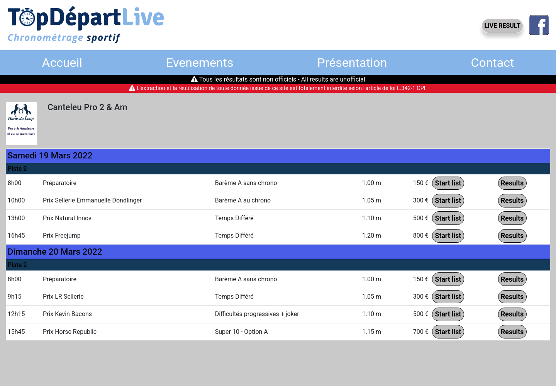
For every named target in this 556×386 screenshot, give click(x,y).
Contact (492, 62)
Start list (448, 183)
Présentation (352, 62)
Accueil (62, 62)
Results (512, 183)
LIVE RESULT (502, 25)
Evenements (199, 62)
